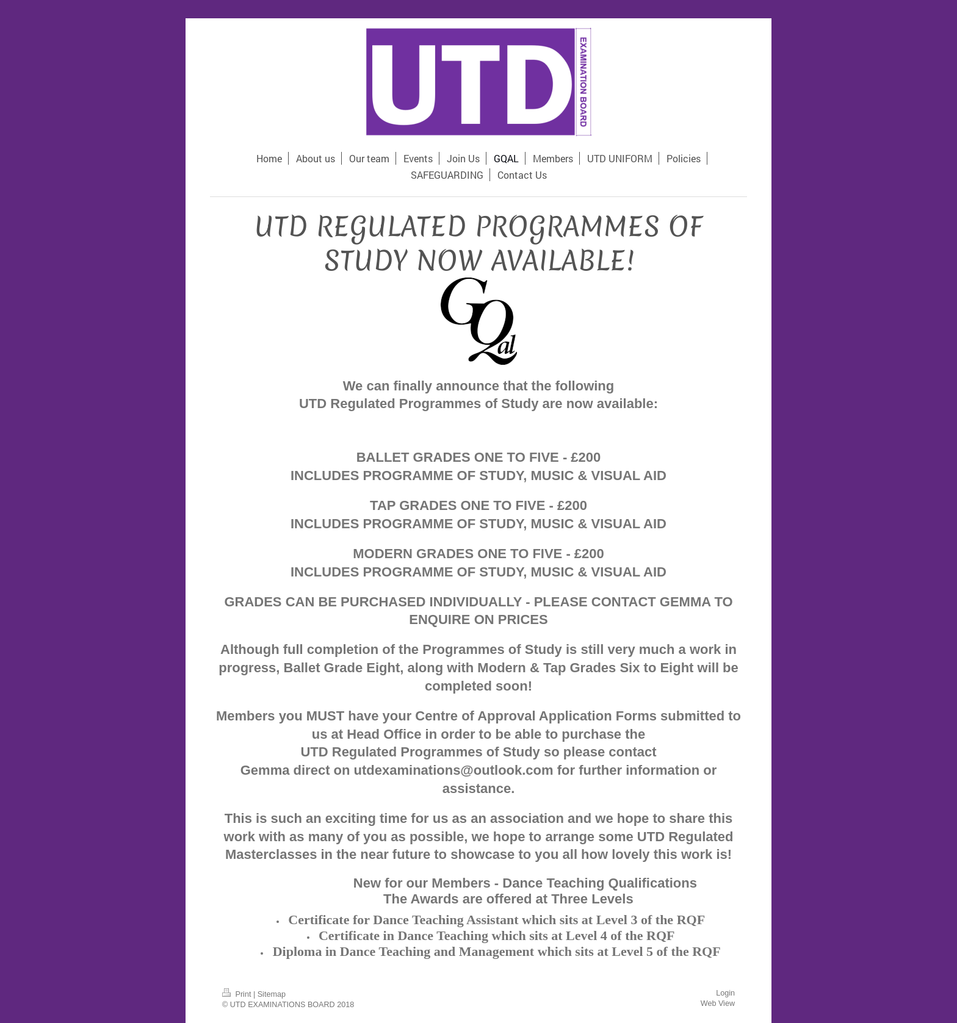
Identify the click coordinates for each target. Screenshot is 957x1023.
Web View (718, 1003)
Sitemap (272, 994)
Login (725, 993)
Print (237, 994)
